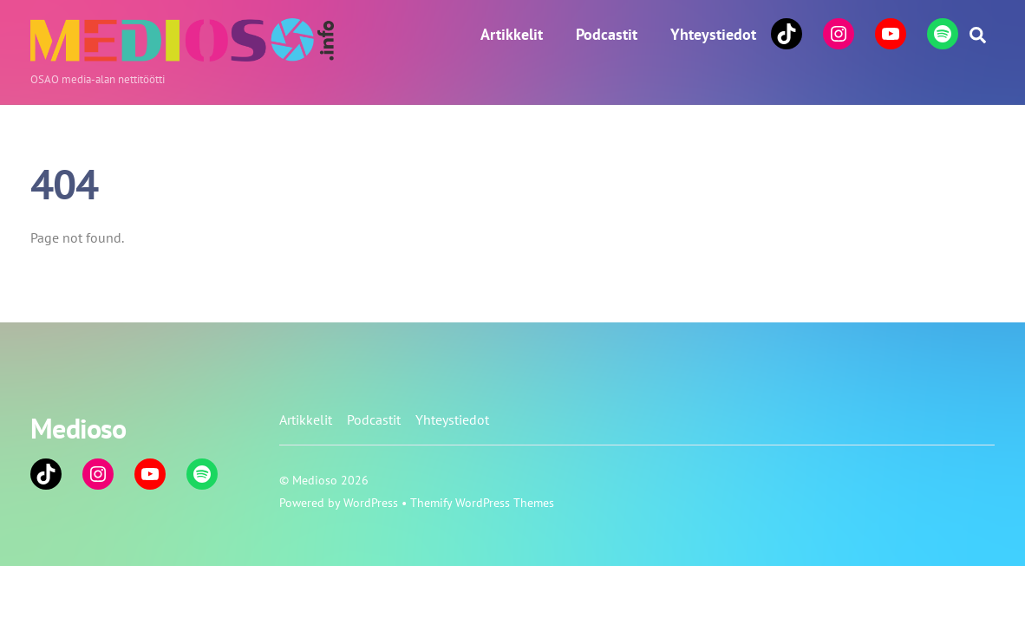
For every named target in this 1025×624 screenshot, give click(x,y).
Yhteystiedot (713, 34)
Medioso (314, 479)
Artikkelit (511, 34)
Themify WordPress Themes (482, 502)
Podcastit (606, 34)
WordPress (370, 502)
